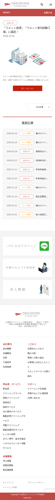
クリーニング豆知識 (37, 388)
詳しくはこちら (27, 88)
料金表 (6, 388)
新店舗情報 (8, 470)
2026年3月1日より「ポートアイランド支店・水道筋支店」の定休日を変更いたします (42, 160)
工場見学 (7, 362)
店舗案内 (7, 353)
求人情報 (7, 461)
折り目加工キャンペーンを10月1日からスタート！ (42, 214)
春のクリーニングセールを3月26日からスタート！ (42, 142)
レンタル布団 (9, 434)
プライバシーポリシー (36, 483)
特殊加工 (7, 402)
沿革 (5, 357)
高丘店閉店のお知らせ (42, 196)
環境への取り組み (36, 357)
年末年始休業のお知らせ (42, 169)
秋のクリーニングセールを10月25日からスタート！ (42, 205)
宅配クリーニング (11, 425)
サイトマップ (8, 483)
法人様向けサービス (12, 411)
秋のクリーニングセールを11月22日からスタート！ (42, 187)
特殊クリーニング (11, 398)
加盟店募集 (8, 465)
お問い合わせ (34, 398)
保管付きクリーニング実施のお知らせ (42, 151)
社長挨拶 (7, 367)
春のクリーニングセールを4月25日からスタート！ (42, 133)
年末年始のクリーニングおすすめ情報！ (42, 178)
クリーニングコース (12, 393)
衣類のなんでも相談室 (38, 393)
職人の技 (32, 353)
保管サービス (9, 407)
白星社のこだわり (36, 348)
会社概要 (7, 348)
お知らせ (10, 23)
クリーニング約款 (10, 487)
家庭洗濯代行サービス (13, 430)
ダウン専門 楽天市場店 (14, 439)
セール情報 (26, 133)
